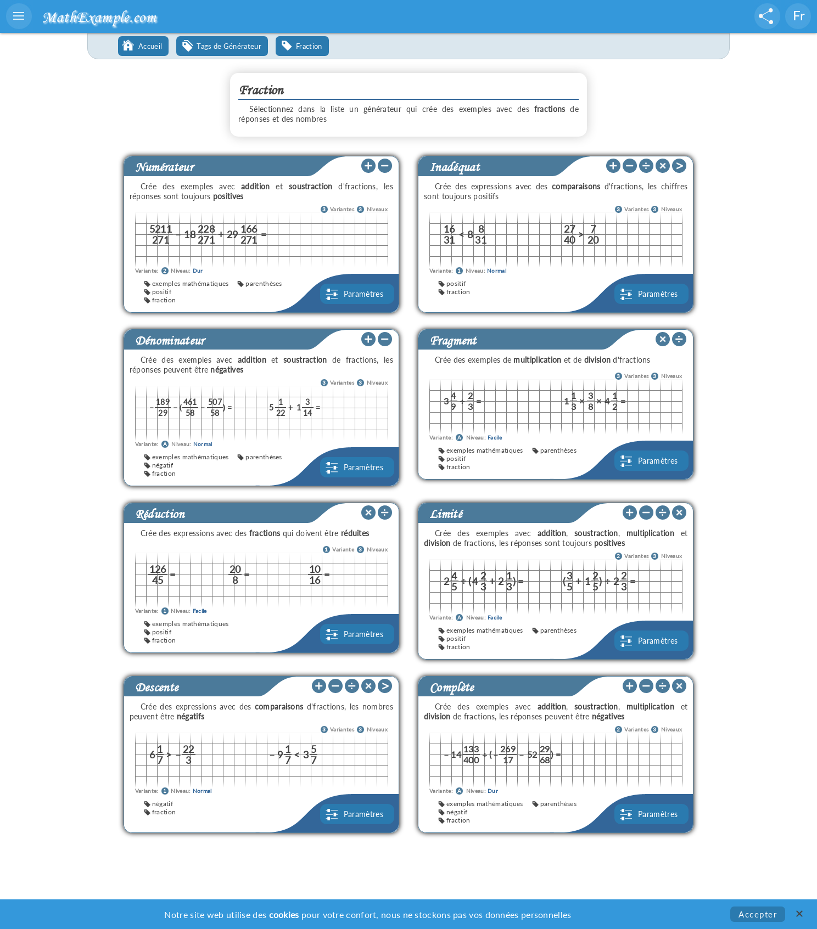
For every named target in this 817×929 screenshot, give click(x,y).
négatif (162, 465)
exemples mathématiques (190, 283)
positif (161, 292)
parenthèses (263, 283)
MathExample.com (99, 17)
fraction (164, 300)
